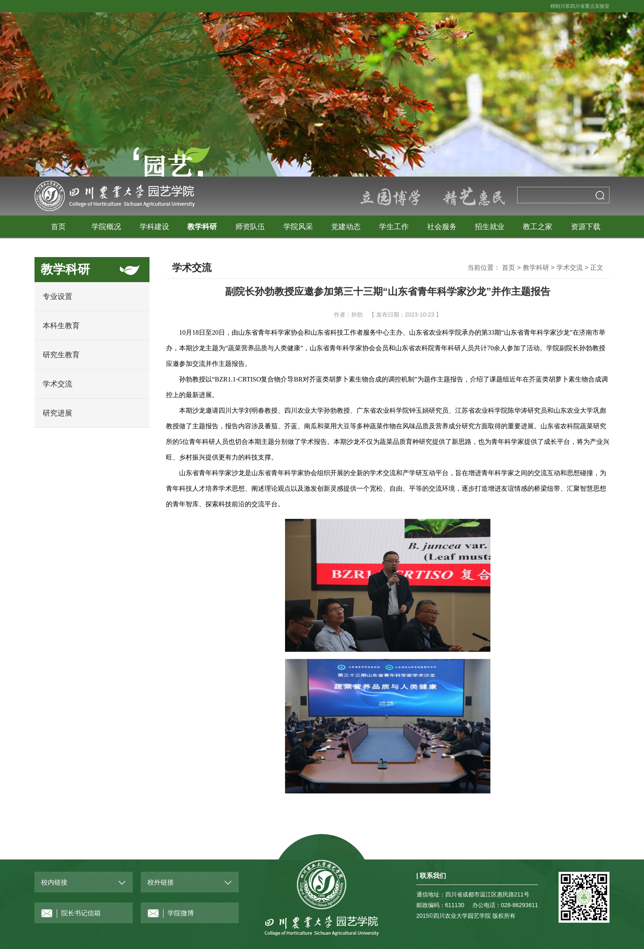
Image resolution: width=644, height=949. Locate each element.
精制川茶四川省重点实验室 (580, 6)
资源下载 (585, 227)
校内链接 (54, 882)
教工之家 (537, 227)
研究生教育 (61, 355)
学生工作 (394, 227)
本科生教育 (61, 326)
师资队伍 (250, 227)
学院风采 (298, 227)
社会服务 (442, 227)
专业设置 (57, 296)
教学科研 (202, 227)
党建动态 (346, 227)
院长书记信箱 (71, 913)
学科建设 (154, 227)
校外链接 (160, 882)
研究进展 (57, 413)
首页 (58, 227)
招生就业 (489, 227)
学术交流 (57, 384)
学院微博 (170, 913)
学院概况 (106, 227)
